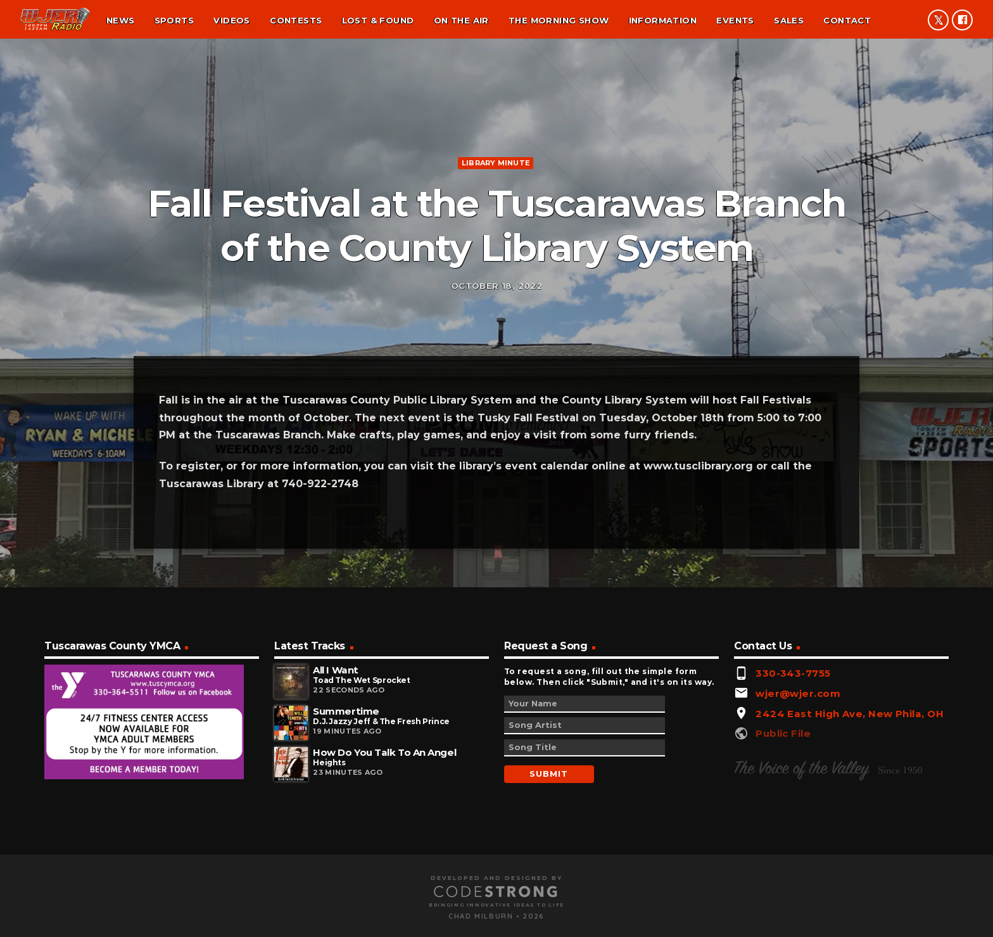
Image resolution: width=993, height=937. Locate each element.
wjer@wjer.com (798, 848)
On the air (461, 20)
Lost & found (378, 20)
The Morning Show (559, 20)
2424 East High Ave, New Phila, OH (850, 868)
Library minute (495, 235)
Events (735, 20)
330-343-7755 (793, 828)
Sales (789, 20)
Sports (174, 20)
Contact (847, 20)
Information (663, 20)
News (120, 20)
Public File (783, 888)
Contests (296, 20)
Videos (231, 20)
